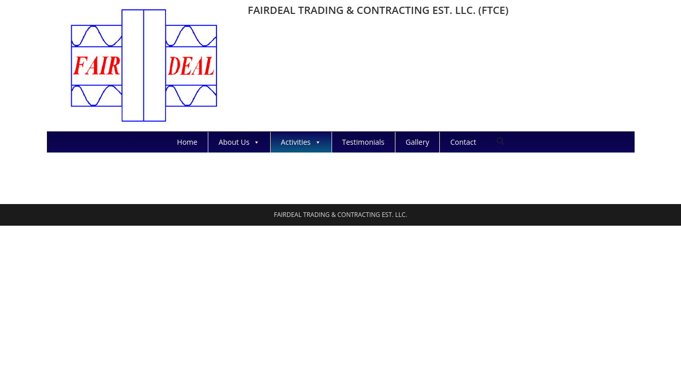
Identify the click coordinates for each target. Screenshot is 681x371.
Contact (463, 142)
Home (187, 142)
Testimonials (363, 142)
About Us (239, 142)
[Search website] (500, 141)
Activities (301, 142)
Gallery (417, 142)
